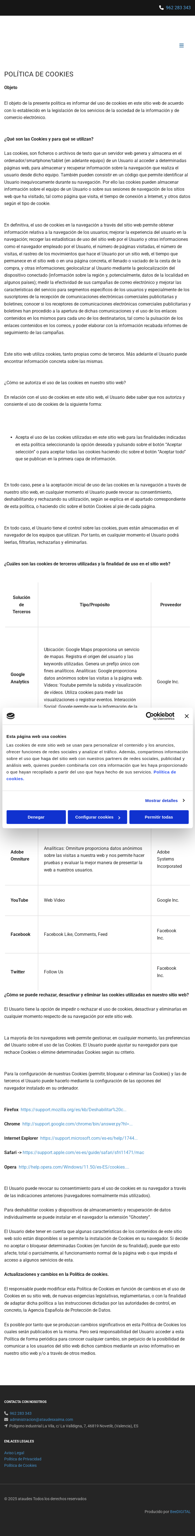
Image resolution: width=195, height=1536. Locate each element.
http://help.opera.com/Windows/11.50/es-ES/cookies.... (74, 1167)
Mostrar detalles (161, 800)
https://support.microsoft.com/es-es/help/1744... (89, 1138)
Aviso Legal (14, 1453)
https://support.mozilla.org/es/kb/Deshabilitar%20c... (73, 1109)
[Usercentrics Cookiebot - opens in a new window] (149, 716)
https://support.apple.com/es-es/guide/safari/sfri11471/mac (83, 1152)
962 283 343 (178, 7)
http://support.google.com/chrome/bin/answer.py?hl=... (77, 1124)
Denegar (36, 817)
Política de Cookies (20, 1465)
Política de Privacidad (22, 1459)
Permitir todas (159, 817)
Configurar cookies (97, 817)
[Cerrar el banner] (187, 716)
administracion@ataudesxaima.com (41, 1419)
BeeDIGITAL (180, 1511)
